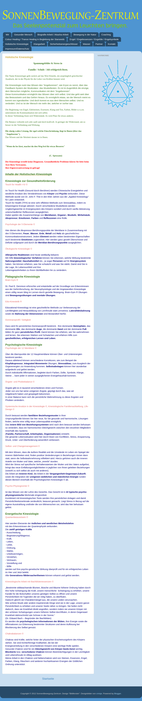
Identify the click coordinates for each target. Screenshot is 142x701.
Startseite (48, 678)
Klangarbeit (39, 44)
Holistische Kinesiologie (17, 44)
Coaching (106, 34)
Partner (99, 44)
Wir (7, 34)
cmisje (99, 693)
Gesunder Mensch (23, 34)
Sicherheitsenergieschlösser (64, 44)
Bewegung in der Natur (85, 34)
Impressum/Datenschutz (17, 48)
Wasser (86, 44)
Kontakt (111, 44)
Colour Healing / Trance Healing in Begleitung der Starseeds (34, 39)
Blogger (117, 693)
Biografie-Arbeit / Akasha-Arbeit (52, 34)
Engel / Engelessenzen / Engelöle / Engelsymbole (94, 39)
